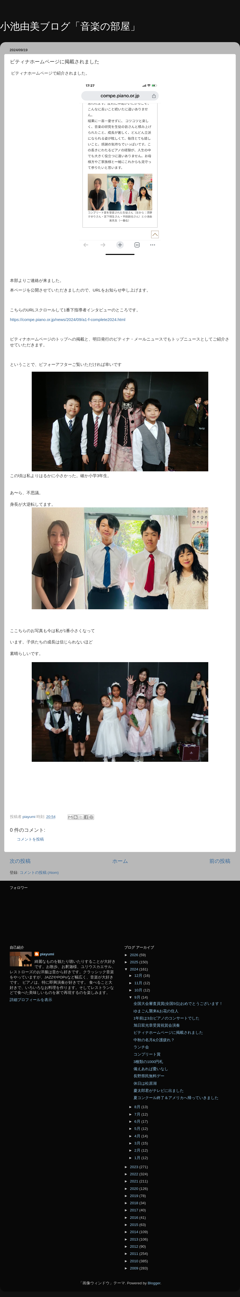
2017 (134, 1210)
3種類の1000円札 (148, 1062)
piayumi (47, 954)
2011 (134, 1254)
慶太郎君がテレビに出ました (159, 1091)
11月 (138, 983)
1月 (137, 1158)
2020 (134, 1189)
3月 (137, 1143)
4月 (137, 1136)
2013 (134, 1239)
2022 (134, 1174)
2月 (137, 1150)
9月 (137, 997)
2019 (134, 1196)
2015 (134, 1225)
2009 (134, 1268)
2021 (134, 1181)
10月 (138, 990)
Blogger (154, 1283)
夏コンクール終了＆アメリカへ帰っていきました (176, 1098)
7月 (137, 1114)
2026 (134, 955)
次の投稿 (20, 861)
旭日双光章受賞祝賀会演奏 (157, 1025)
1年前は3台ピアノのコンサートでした (166, 1018)
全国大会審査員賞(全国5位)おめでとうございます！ (178, 1004)
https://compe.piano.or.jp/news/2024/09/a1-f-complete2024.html (67, 319)
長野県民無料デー (149, 1076)
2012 (134, 1246)
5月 (137, 1129)
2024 (134, 969)
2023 (134, 1167)
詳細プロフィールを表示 (31, 1000)
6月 (137, 1121)
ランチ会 (141, 1047)
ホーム (120, 861)
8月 (137, 1107)
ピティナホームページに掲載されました (168, 1032)
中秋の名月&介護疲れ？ (154, 1040)
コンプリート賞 (147, 1054)
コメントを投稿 (30, 839)
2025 (134, 962)
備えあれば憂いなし (151, 1069)
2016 (134, 1218)
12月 (138, 976)
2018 (134, 1203)
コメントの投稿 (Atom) (39, 873)
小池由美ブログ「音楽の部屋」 (70, 26)
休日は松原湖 (145, 1083)
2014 (134, 1232)
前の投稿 (219, 861)
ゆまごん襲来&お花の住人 (156, 1011)
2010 (134, 1261)
